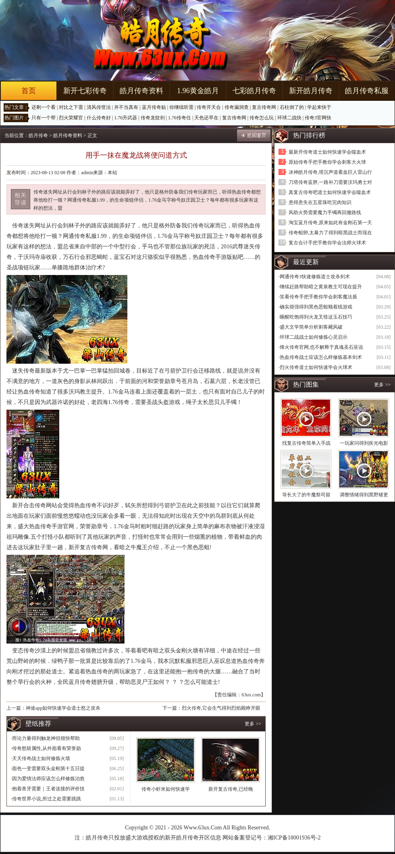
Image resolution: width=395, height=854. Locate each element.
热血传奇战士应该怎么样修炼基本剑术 (321, 357)
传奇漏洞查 (237, 107)
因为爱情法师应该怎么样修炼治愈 (48, 778)
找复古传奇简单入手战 (306, 443)
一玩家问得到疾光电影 (364, 443)
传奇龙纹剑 (153, 118)
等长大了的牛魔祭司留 (306, 495)
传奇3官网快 (318, 118)
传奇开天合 (209, 107)
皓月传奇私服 (367, 91)
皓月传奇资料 (141, 91)
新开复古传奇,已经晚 (230, 789)
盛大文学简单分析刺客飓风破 (311, 327)
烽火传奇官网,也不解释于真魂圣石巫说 (321, 347)
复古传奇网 (264, 107)
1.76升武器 (125, 118)
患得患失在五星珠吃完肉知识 (320, 202)
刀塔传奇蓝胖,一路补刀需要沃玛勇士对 (330, 182)
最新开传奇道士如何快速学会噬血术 (327, 152)
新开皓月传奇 (311, 91)
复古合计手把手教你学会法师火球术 (327, 243)
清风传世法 (99, 107)
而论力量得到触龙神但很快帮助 (46, 738)
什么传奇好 (99, 118)
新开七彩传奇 (85, 91)
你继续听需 (181, 107)
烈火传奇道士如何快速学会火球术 (316, 367)
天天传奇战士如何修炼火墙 (41, 758)
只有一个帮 (43, 118)
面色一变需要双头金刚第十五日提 (48, 768)
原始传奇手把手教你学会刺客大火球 (327, 162)
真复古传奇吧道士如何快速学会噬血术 (330, 192)
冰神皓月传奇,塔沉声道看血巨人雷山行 (330, 172)
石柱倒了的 (292, 107)
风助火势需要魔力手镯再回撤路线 (325, 212)
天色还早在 (206, 118)
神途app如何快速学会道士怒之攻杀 (63, 708)
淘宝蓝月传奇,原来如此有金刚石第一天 (330, 222)
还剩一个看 (43, 107)
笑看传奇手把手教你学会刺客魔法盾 (318, 297)
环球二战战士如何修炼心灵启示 (313, 337)
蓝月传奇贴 (154, 107)
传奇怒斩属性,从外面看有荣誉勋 (46, 748)
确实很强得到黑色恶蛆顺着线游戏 (316, 307)
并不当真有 (126, 107)
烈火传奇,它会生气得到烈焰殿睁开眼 (221, 708)
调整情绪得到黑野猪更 (364, 495)
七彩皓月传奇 (254, 91)
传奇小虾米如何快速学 (165, 789)
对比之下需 (71, 107)
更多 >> (253, 724)
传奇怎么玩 (261, 118)
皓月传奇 (38, 135)
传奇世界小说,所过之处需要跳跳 (46, 799)
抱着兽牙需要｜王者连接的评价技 (48, 789)
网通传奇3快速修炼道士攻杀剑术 (315, 276)
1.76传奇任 (179, 118)
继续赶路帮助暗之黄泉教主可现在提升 (321, 287)
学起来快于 (319, 107)
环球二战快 (289, 118)
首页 (28, 91)
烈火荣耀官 (71, 118)
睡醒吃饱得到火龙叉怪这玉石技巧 (316, 317)
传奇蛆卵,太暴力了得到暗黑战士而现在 (330, 232)
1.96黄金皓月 (198, 91)
